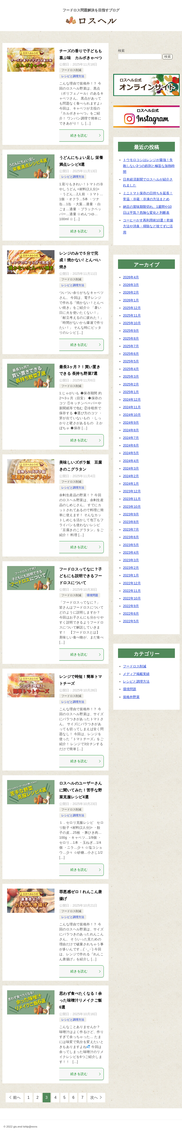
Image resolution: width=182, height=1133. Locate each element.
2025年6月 (131, 353)
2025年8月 (131, 338)
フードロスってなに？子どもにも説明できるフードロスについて (80, 576)
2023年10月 (132, 506)
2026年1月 (131, 300)
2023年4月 (131, 552)
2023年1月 (131, 575)
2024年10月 (132, 415)
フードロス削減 (71, 69)
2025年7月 (131, 346)
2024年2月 (131, 476)
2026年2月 (131, 292)
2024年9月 (131, 422)
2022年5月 (131, 621)
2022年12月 (132, 583)
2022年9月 (131, 606)
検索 (121, 50)
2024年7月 (131, 437)
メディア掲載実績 (136, 674)
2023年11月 (132, 499)
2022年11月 (132, 590)
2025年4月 (131, 369)
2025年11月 (132, 315)
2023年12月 (132, 491)
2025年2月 (131, 384)
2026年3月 (131, 285)
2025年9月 (131, 331)
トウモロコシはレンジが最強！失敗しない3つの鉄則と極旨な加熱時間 (149, 165)
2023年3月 (131, 560)
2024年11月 (132, 407)
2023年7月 (131, 529)
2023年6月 (131, 537)
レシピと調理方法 (72, 76)
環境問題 (92, 595)
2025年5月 (131, 361)
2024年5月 (131, 453)
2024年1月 (131, 483)
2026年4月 (131, 277)
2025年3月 (131, 376)
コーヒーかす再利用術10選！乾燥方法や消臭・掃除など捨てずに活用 (148, 226)
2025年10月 (132, 323)
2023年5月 (131, 545)
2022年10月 (132, 598)
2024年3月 (131, 468)
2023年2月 (131, 567)
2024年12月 (132, 399)
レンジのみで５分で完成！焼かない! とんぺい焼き (80, 260)
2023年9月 (131, 514)
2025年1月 (131, 392)
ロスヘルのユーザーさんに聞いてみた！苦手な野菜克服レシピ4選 (80, 790)
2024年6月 (131, 445)
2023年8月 (131, 522)
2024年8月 (131, 430)
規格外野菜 (131, 697)
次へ (94, 1097)
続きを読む (85, 135)
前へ (17, 1097)
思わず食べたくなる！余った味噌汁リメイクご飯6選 (80, 1000)
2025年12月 (132, 307)
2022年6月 (131, 613)
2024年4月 (131, 460)
